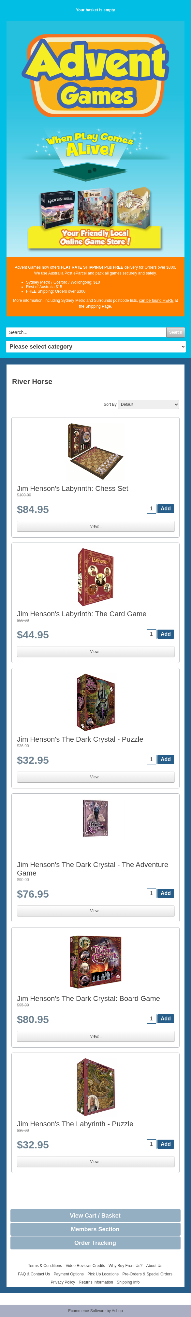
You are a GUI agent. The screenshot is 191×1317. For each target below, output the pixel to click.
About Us (154, 1265)
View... (95, 526)
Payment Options (69, 1274)
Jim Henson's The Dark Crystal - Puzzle (80, 739)
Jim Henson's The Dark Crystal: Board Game (88, 998)
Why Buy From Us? (125, 1265)
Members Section (95, 1229)
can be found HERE (156, 300)
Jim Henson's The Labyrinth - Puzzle (75, 1124)
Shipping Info (128, 1282)
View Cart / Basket (95, 1215)
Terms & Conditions (45, 1265)
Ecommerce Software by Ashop (95, 1311)
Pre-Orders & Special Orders (147, 1274)
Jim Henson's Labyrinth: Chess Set (72, 488)
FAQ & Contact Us (34, 1274)
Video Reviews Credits (85, 1265)
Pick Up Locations (103, 1274)
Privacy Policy (63, 1282)
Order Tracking (95, 1243)
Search (175, 332)
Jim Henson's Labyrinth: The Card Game (82, 614)
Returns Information (96, 1282)
